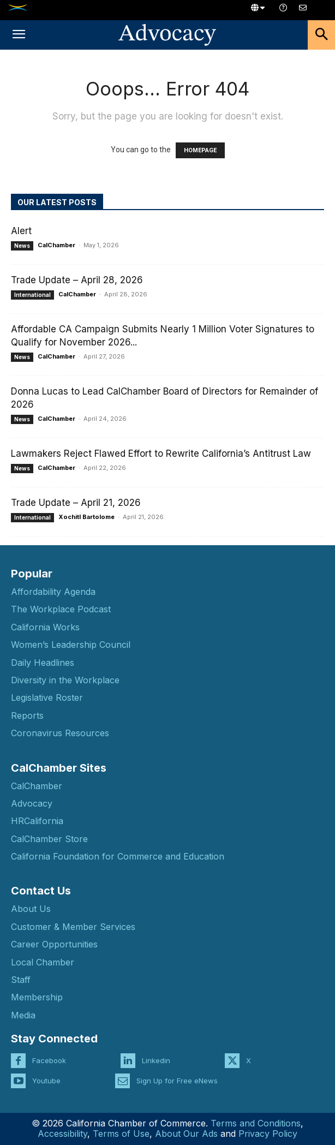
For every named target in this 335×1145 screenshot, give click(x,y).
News (22, 245)
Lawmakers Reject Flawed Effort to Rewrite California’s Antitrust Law (161, 453)
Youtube (46, 1080)
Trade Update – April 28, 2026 (77, 280)
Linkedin (156, 1060)
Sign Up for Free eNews (177, 1080)
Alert (21, 230)
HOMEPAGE (200, 150)
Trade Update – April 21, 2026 (76, 502)
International (32, 294)
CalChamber (56, 245)
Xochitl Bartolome (86, 517)
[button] (18, 35)
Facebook (49, 1060)
